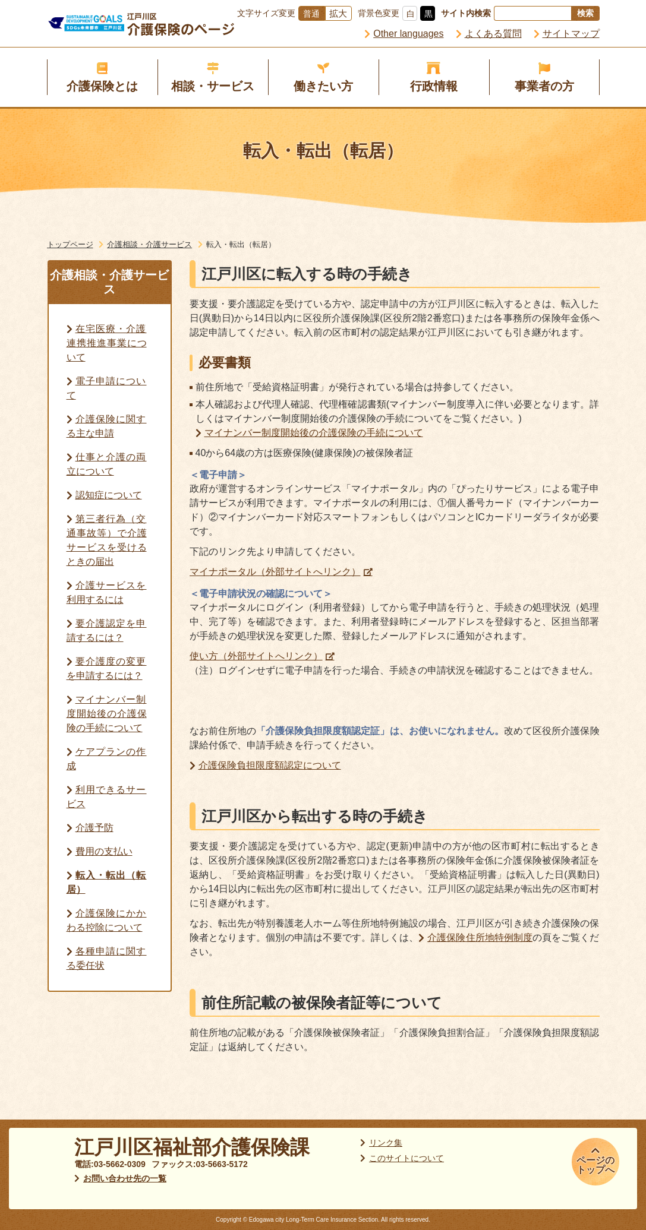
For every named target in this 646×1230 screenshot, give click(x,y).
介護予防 (94, 828)
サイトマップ (571, 34)
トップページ (70, 244)
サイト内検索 (466, 13)
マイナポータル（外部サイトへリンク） (275, 572)
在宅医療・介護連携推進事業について (107, 343)
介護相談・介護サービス (149, 244)
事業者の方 (544, 86)
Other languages (408, 34)
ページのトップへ (595, 1165)
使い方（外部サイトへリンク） (256, 656)
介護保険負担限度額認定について (269, 765)
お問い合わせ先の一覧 (124, 1178)
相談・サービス (212, 86)
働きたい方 (323, 86)
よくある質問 (493, 34)
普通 (311, 13)
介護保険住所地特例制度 (479, 937)
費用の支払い (104, 851)
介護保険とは (102, 86)
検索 (585, 13)
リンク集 (385, 1142)
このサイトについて (406, 1158)
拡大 (338, 13)
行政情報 (434, 86)
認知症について (108, 495)
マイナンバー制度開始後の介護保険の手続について (107, 713)
